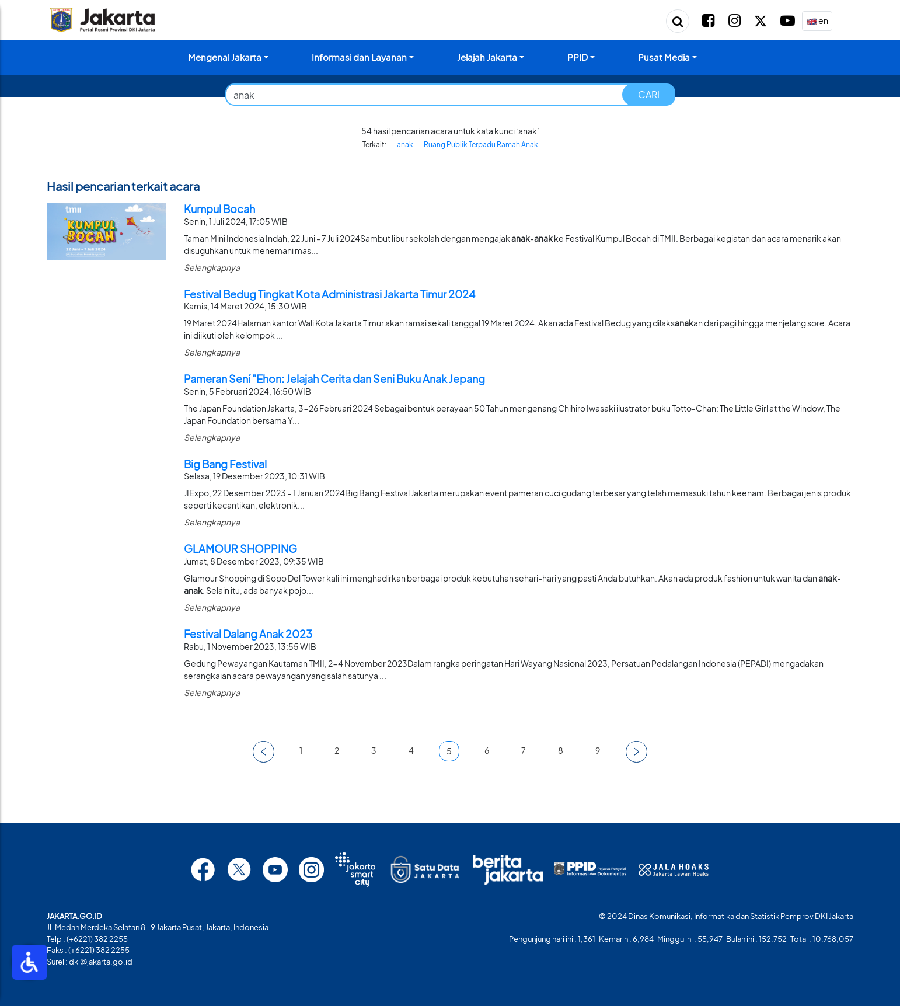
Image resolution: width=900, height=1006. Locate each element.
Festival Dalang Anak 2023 (248, 634)
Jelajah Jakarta (487, 56)
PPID (577, 56)
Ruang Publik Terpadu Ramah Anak (481, 144)
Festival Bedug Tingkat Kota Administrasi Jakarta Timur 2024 (329, 294)
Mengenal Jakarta (224, 56)
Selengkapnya (212, 267)
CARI (649, 94)
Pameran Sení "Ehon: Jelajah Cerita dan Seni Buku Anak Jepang (334, 378)
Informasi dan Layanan (359, 56)
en (817, 21)
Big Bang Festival (225, 464)
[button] (263, 752)
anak (405, 144)
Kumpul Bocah (219, 208)
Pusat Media (664, 56)
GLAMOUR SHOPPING (240, 548)
